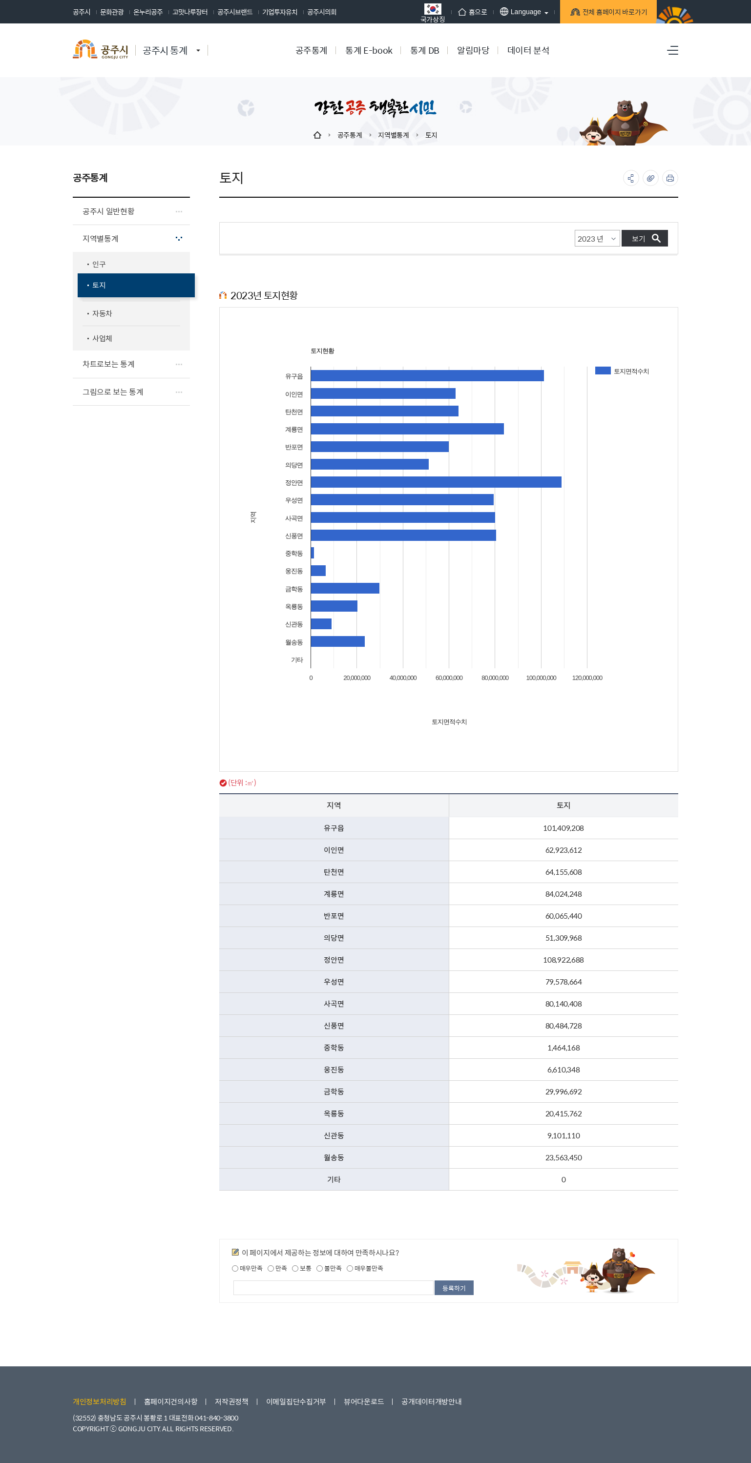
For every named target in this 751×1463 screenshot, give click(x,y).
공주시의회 (321, 11)
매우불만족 (365, 1268)
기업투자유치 (279, 11)
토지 (431, 134)
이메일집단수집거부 (296, 1401)
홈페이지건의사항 (171, 1401)
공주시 (81, 11)
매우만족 (247, 1268)
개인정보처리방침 (99, 1401)
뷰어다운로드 (364, 1401)
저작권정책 (232, 1401)
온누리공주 (148, 11)
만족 (277, 1268)
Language (516, 11)
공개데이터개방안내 (431, 1401)
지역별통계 (393, 134)
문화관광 (112, 11)
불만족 (328, 1268)
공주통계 (349, 134)
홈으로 (468, 11)
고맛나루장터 (190, 11)
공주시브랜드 (234, 11)
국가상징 (428, 12)
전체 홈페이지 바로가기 (610, 12)
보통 (301, 1268)
